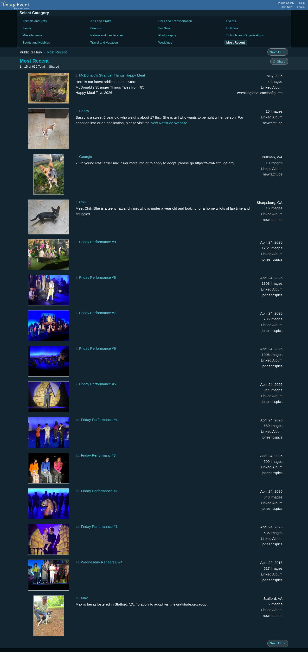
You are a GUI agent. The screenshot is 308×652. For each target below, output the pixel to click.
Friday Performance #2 (99, 491)
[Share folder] (279, 61)
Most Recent (56, 52)
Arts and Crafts (100, 21)
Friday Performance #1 (99, 526)
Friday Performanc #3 (98, 455)
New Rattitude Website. (169, 123)
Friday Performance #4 (99, 420)
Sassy (84, 111)
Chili (82, 202)
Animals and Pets (34, 21)
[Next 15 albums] (277, 52)
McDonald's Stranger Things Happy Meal (112, 75)
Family (27, 28)
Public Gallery (286, 2)
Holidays (232, 28)
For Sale (164, 28)
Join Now (287, 7)
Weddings (165, 42)
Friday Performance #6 (97, 348)
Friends (95, 28)
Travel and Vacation (104, 42)
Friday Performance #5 (97, 384)
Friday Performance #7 (97, 313)
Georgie (85, 157)
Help (302, 2)
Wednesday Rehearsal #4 (101, 562)
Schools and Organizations (245, 35)
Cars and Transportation (175, 21)
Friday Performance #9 (97, 242)
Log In (301, 7)
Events (231, 21)
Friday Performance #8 (97, 277)
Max (84, 598)
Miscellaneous (32, 35)
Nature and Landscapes (107, 35)
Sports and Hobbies (36, 42)
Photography (167, 35)
